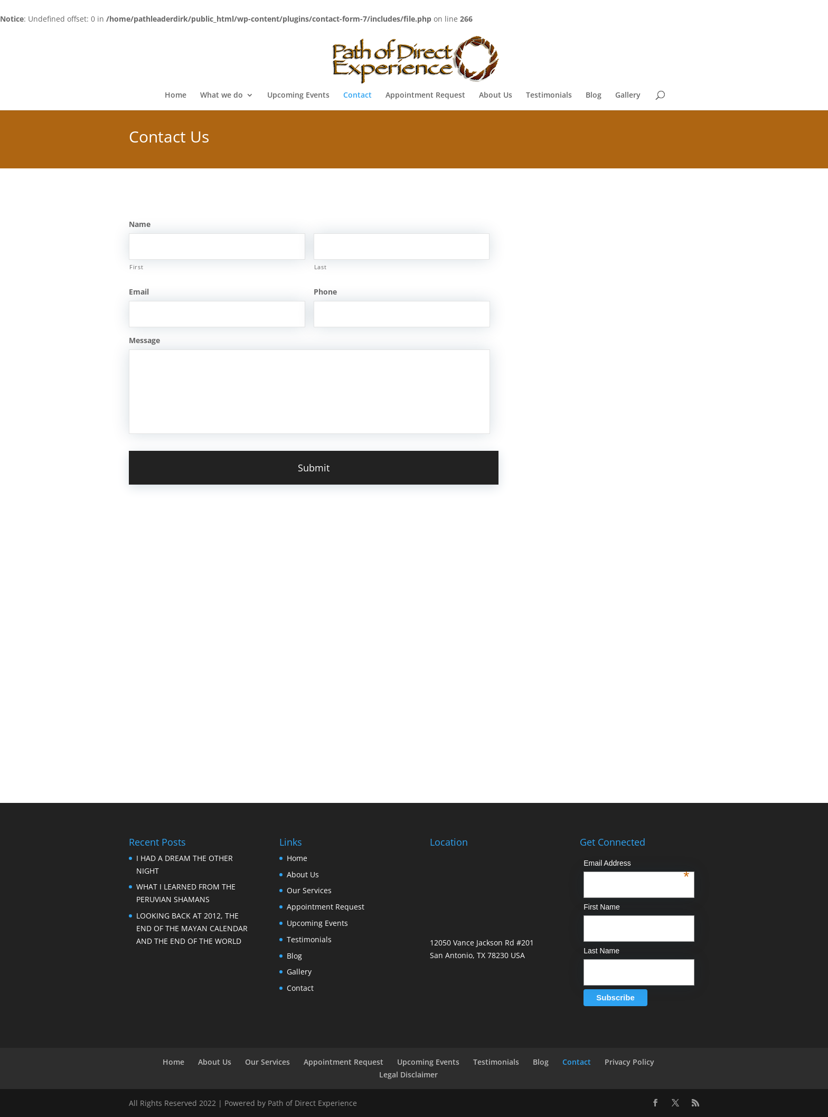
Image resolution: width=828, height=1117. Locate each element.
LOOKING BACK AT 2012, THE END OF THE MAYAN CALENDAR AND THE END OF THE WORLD (192, 927)
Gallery (628, 95)
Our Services (309, 890)
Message (144, 340)
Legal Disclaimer (408, 1074)
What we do (221, 95)
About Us (495, 95)
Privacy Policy (629, 1061)
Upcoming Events (298, 95)
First (136, 267)
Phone (325, 292)
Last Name (601, 950)
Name (139, 224)
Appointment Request (425, 95)
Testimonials (549, 95)
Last (320, 267)
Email (139, 292)
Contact (357, 95)
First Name (601, 906)
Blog (593, 95)
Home (175, 95)
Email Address (636, 863)
